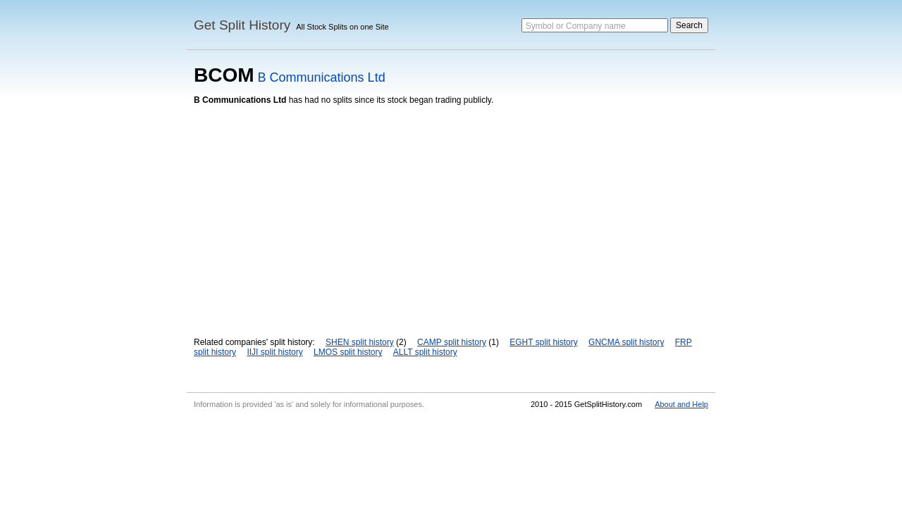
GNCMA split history (626, 342)
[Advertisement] (451, 210)
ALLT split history (425, 352)
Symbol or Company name (576, 26)
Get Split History (242, 25)
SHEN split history (360, 342)
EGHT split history (543, 342)
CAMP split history (451, 342)
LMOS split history (348, 352)
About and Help (681, 404)
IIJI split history (274, 352)
